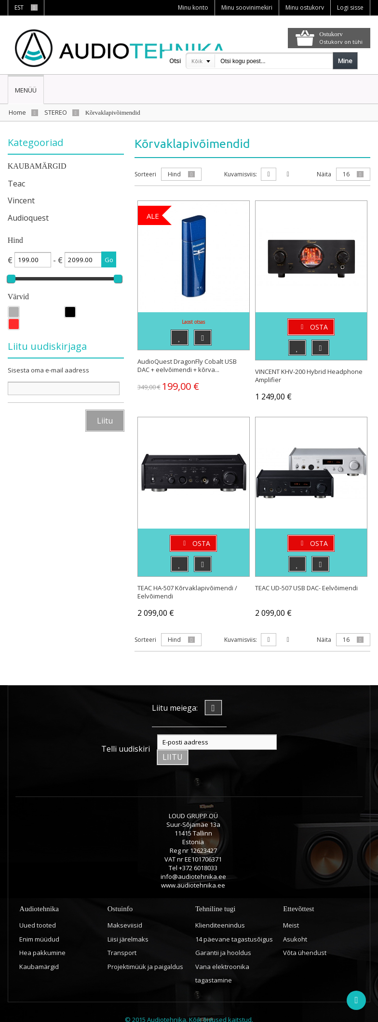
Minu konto (193, 7)
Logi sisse (350, 7)
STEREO (55, 112)
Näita (324, 174)
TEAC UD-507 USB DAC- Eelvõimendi (306, 588)
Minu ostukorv (304, 7)
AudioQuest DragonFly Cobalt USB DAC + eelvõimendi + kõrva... (187, 365)
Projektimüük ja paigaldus (145, 951)
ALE (153, 216)
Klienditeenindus (220, 910)
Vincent (21, 200)
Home (17, 112)
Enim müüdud (39, 924)
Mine (345, 60)
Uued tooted (37, 910)
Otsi (175, 60)
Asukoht (295, 924)
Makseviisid (125, 910)
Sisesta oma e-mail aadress (48, 370)
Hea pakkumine (42, 937)
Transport (122, 937)
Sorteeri (145, 174)
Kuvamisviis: (240, 174)
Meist (291, 910)
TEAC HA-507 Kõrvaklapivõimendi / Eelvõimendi (187, 592)
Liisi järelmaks (128, 924)
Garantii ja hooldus (223, 937)
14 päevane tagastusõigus (234, 924)
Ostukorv (330, 34)
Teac (16, 183)
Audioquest (28, 217)
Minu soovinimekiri (246, 7)
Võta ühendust (304, 937)
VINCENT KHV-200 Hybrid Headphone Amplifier (309, 376)
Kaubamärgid (39, 951)
